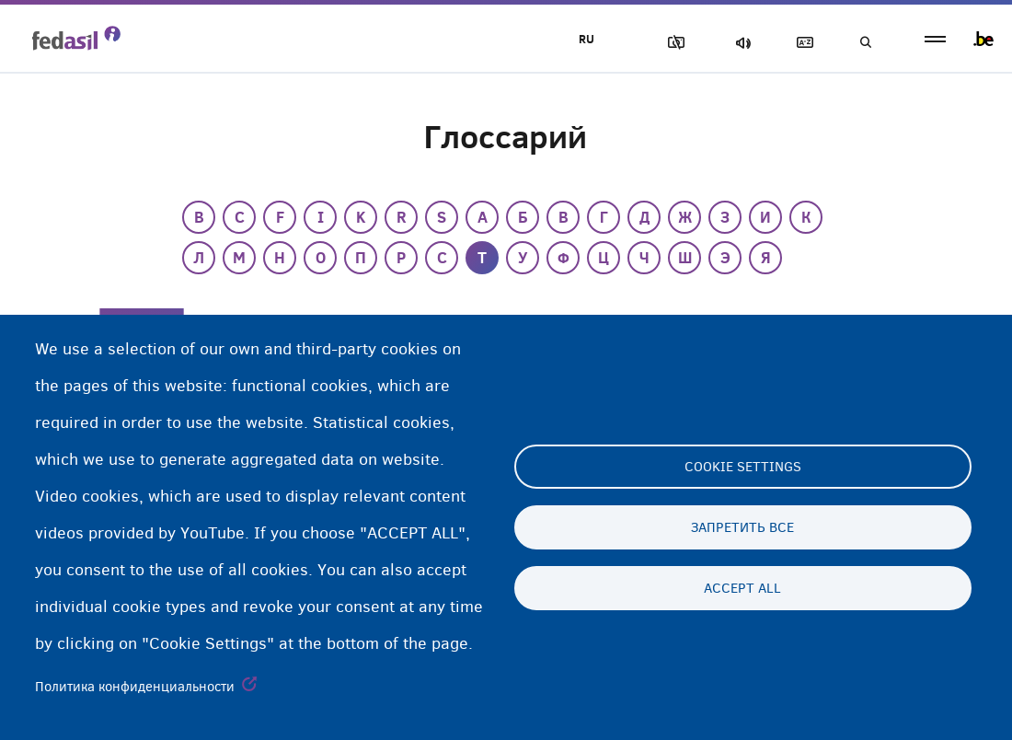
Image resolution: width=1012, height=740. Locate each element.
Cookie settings (742, 466)
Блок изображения (672, 42)
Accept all (742, 588)
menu (935, 39)
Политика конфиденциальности (135, 686)
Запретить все (742, 527)
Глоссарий (801, 42)
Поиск (865, 42)
